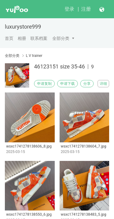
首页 (9, 38)
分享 (87, 84)
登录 (69, 9)
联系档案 (38, 38)
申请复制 (44, 84)
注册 (86, 9)
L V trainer (34, 56)
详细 (103, 84)
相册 (22, 38)
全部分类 (60, 38)
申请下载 (67, 84)
